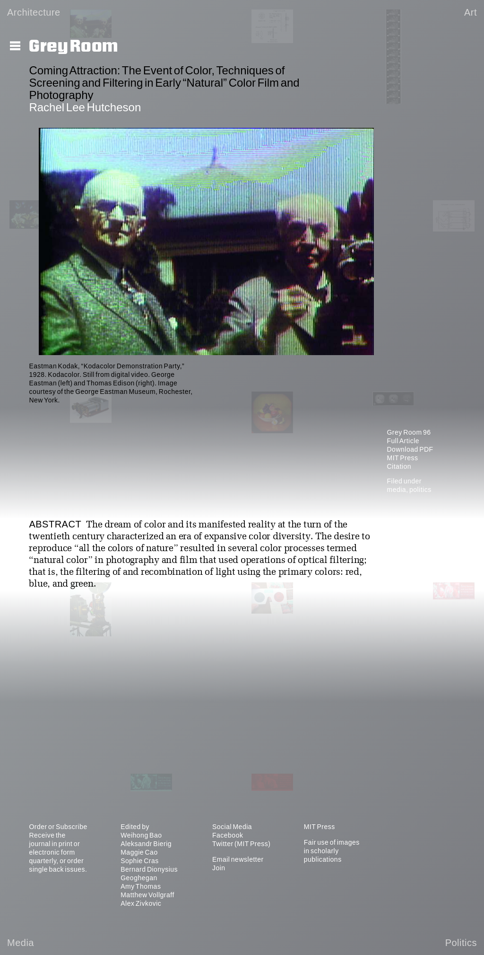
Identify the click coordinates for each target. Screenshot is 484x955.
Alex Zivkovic (141, 903)
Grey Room (73, 46)
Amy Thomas (141, 886)
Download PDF (410, 449)
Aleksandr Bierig (146, 844)
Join (218, 868)
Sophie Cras (140, 861)
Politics (461, 942)
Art (470, 12)
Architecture (33, 12)
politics (420, 489)
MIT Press (402, 458)
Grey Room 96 (409, 432)
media (396, 489)
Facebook (227, 835)
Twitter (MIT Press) (241, 844)
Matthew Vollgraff (147, 895)
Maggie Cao (139, 852)
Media (20, 942)
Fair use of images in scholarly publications (332, 851)
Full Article (403, 441)
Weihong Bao (141, 835)
